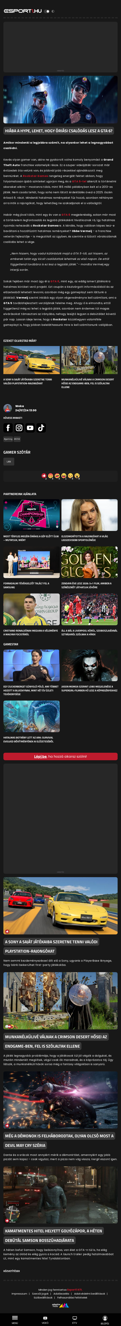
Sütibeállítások (43, 1297)
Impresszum (19, 1293)
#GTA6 (17, 439)
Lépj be (40, 756)
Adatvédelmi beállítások (89, 1293)
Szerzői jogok (40, 1293)
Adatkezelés (61, 1293)
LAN (9, 461)
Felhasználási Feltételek (72, 1297)
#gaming (8, 439)
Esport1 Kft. (74, 1289)
